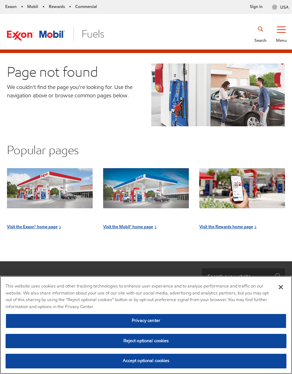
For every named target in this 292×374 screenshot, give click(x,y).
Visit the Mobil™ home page (128, 227)
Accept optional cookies (146, 361)
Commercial (86, 6)
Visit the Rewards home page (226, 227)
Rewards (57, 6)
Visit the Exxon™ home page (32, 227)
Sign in (256, 6)
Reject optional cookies (146, 341)
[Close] (281, 287)
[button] (281, 34)
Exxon (11, 6)
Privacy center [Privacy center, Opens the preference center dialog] (146, 320)
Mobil (32, 6)
